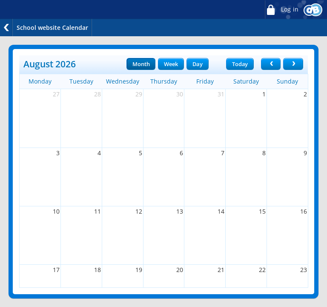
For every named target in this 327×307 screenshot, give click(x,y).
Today (240, 64)
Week (171, 64)
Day (197, 64)
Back (6, 27)
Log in (281, 9)
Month (140, 64)
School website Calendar (52, 27)
